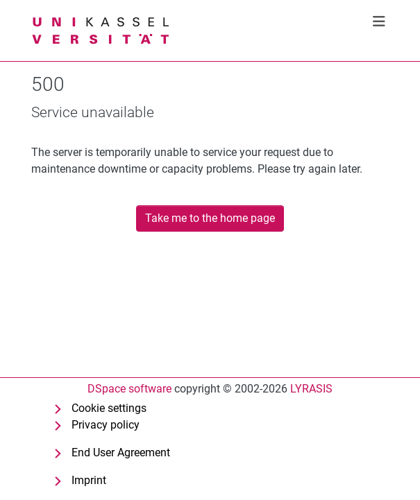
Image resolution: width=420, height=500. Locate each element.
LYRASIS (311, 388)
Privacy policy (106, 424)
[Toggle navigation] (379, 21)
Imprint (89, 480)
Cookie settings (109, 408)
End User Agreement (121, 452)
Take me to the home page (210, 218)
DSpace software (129, 388)
